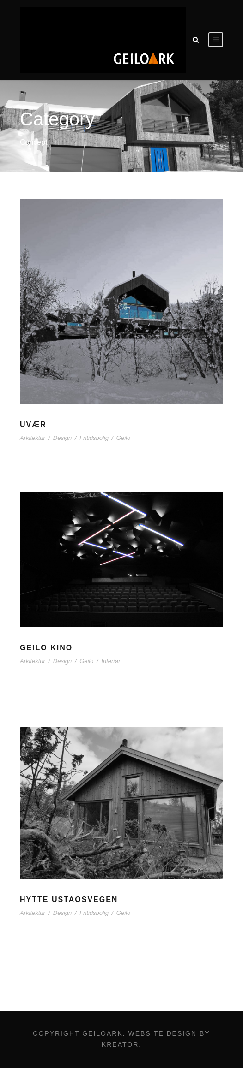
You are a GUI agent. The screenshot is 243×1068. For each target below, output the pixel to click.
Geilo (123, 437)
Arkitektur (32, 437)
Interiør (110, 661)
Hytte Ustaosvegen (69, 899)
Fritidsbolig (94, 437)
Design (62, 437)
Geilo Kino (46, 648)
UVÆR (33, 424)
